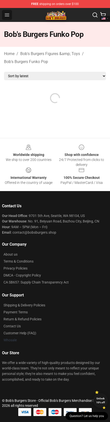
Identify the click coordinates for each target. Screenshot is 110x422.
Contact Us (12, 326)
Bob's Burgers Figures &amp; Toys (50, 53)
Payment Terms (16, 312)
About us (11, 254)
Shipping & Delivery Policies (24, 305)
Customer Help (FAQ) (20, 333)
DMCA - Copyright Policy (22, 275)
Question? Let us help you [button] (87, 416)
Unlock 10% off (100, 400)
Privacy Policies (16, 268)
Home (9, 53)
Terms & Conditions (19, 261)
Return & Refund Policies (23, 319)
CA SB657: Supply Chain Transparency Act (36, 282)
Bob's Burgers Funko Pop (26, 61)
